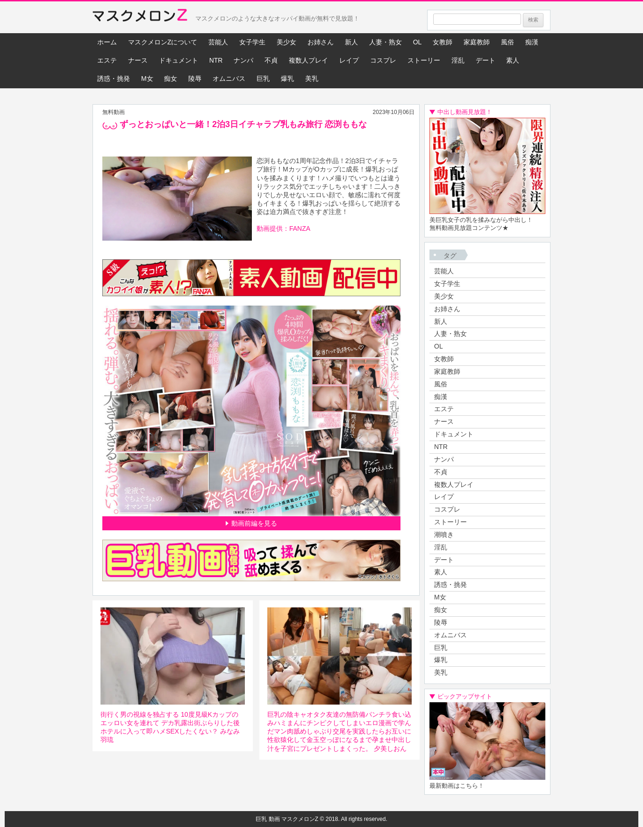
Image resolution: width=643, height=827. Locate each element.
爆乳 (287, 78)
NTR (216, 60)
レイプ (349, 60)
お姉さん (320, 42)
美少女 (286, 42)
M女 (147, 78)
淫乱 (457, 60)
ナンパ (243, 60)
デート (485, 60)
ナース (138, 60)
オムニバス (229, 78)
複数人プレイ (308, 60)
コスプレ (383, 60)
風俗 (507, 42)
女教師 (442, 42)
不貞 (271, 60)
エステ (107, 60)
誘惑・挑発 (113, 78)
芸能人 (218, 42)
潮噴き (444, 534)
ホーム (107, 42)
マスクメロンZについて (163, 42)
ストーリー (423, 60)
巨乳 (263, 78)
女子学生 (252, 42)
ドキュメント (178, 60)
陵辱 (194, 78)
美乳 (311, 78)
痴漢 (531, 42)
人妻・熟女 (385, 42)
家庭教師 (477, 42)
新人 (351, 42)
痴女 (170, 78)
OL (417, 42)
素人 (512, 60)
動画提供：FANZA (283, 228)
